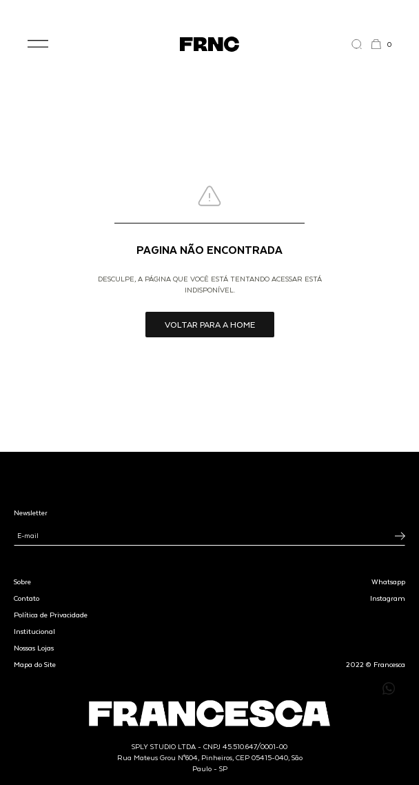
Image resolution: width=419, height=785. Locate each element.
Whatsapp (388, 581)
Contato (26, 598)
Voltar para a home (210, 324)
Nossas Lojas (34, 647)
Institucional (34, 631)
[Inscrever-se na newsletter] (400, 536)
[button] (38, 44)
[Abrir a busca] (361, 44)
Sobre (22, 581)
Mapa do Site (35, 664)
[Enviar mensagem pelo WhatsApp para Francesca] (389, 688)
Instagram (387, 598)
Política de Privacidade (51, 614)
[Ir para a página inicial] (209, 44)
